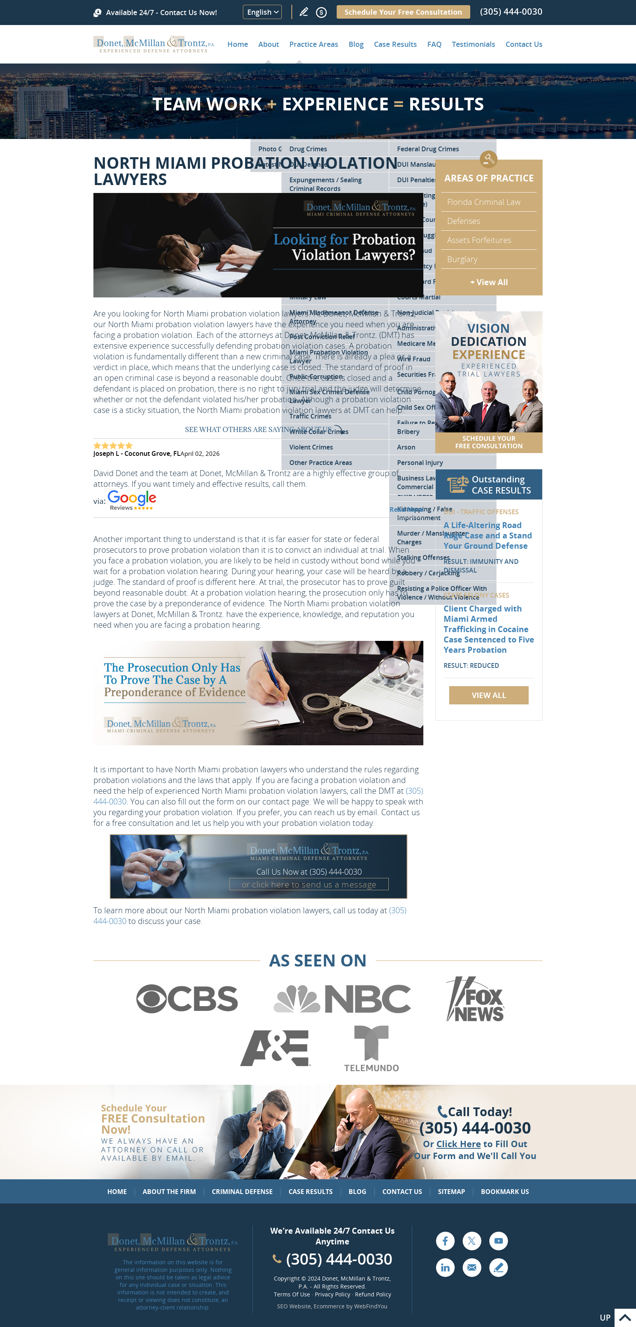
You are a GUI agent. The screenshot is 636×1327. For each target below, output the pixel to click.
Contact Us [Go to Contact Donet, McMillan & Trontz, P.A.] (524, 44)
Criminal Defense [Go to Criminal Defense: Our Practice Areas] (242, 1191)
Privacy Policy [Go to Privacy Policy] (332, 1294)
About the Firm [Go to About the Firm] (169, 1191)
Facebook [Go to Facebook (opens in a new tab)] (445, 1240)
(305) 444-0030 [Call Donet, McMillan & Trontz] (511, 11)
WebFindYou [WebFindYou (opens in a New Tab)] (371, 1306)
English (259, 12)
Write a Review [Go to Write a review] (303, 11)
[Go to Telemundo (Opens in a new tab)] (371, 1069)
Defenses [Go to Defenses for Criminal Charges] (463, 221)
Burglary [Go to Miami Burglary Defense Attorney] (462, 259)
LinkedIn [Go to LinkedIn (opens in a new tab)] (445, 1267)
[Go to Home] (154, 49)
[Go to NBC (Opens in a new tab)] (342, 1020)
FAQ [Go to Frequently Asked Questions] (434, 44)
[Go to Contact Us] (489, 382)
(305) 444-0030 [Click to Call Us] (475, 1128)
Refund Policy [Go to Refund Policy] (373, 1294)
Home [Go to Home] (237, 44)
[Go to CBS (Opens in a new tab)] (186, 1020)
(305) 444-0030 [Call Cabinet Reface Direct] (339, 1258)
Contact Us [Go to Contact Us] (402, 1191)
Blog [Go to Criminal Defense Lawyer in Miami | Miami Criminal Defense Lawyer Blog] (356, 44)
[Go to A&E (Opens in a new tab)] (275, 1069)
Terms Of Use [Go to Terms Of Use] (292, 1294)
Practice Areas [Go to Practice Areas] (313, 44)
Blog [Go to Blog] (357, 1191)
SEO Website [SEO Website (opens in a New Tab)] (294, 1306)
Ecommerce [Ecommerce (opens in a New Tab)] (329, 1306)
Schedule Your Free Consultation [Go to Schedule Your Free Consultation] (403, 12)
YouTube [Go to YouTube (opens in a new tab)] (498, 1240)
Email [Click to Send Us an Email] (471, 1267)
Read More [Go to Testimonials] (406, 509)
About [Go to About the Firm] (268, 44)
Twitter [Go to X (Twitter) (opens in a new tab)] (471, 1240)
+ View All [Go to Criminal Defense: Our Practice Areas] (489, 282)
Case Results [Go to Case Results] (395, 44)
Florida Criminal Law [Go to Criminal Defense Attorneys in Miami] (483, 202)
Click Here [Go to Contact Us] (458, 1144)
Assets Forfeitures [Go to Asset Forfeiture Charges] (479, 240)
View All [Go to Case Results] (489, 695)
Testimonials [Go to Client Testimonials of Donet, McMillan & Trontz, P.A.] (473, 44)
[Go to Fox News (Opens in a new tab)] (474, 1020)
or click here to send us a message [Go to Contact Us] (309, 884)
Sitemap (451, 1191)
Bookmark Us (505, 1191)
